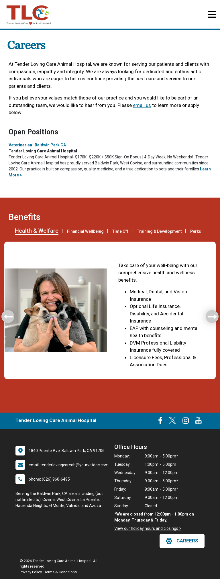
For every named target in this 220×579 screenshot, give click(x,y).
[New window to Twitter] (172, 421)
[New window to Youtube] (198, 421)
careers (182, 541)
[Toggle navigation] (212, 14)
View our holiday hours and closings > (147, 528)
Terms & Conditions (60, 572)
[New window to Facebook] (160, 421)
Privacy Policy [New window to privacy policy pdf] (31, 572)
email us (142, 105)
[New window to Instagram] (186, 421)
